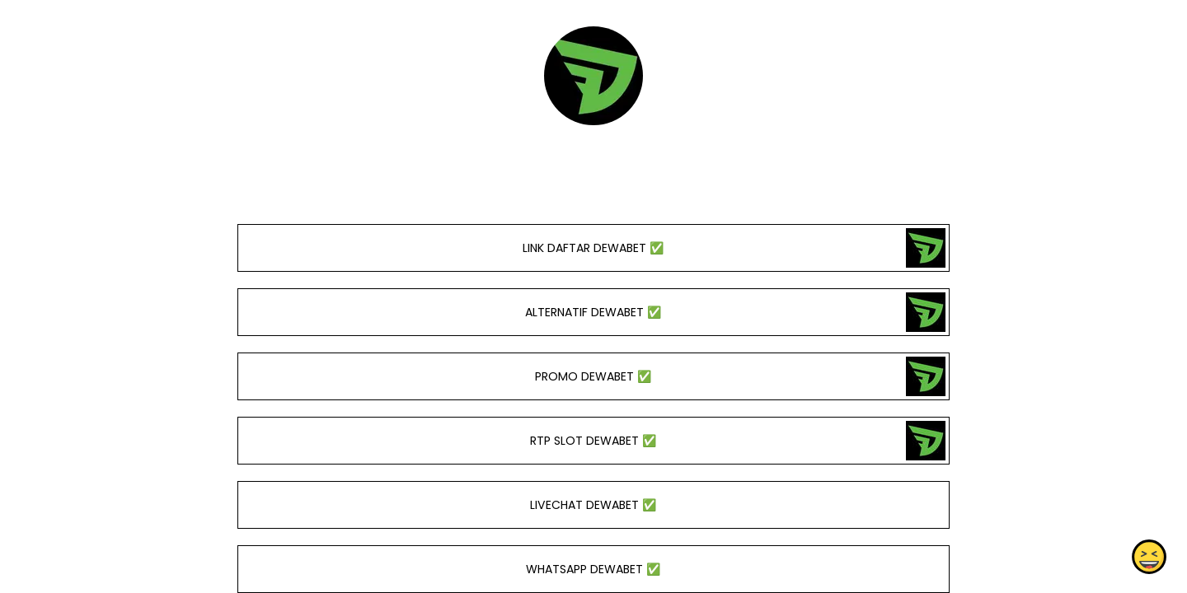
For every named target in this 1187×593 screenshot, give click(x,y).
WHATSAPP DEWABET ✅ (593, 569)
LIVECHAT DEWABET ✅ (593, 505)
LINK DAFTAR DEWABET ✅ (593, 248)
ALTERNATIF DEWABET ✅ (593, 312)
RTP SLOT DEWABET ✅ (593, 440)
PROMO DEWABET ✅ (593, 376)
